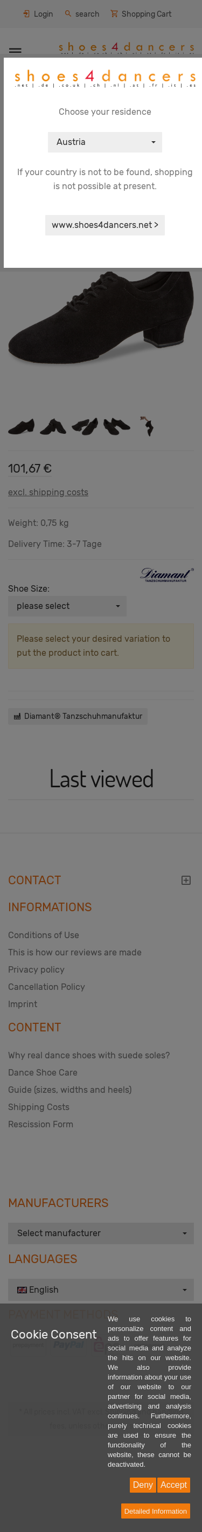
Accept (174, 1484)
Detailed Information (155, 1511)
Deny (143, 1484)
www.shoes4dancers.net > (105, 225)
